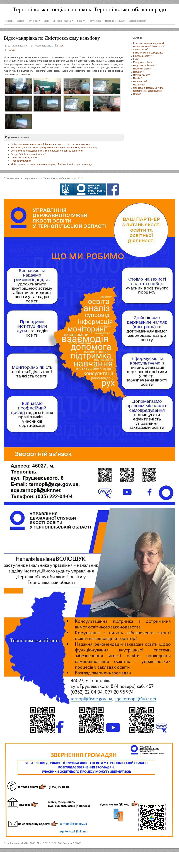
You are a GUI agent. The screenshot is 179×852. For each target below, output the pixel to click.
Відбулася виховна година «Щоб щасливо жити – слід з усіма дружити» (50, 144)
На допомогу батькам (144, 65)
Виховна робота (142, 56)
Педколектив (140, 81)
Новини (12, 50)
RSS (61, 45)
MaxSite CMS (28, 843)
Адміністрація (140, 49)
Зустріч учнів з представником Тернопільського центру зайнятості (47, 150)
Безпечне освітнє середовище (149, 53)
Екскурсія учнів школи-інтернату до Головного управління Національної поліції (54, 147)
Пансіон (137, 78)
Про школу (139, 84)
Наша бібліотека (142, 68)
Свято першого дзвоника (24, 157)
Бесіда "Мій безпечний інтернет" (28, 154)
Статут (137, 94)
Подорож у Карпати (21, 160)
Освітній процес (142, 75)
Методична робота (143, 62)
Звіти (136, 59)
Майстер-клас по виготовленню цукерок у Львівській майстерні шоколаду (51, 164)
